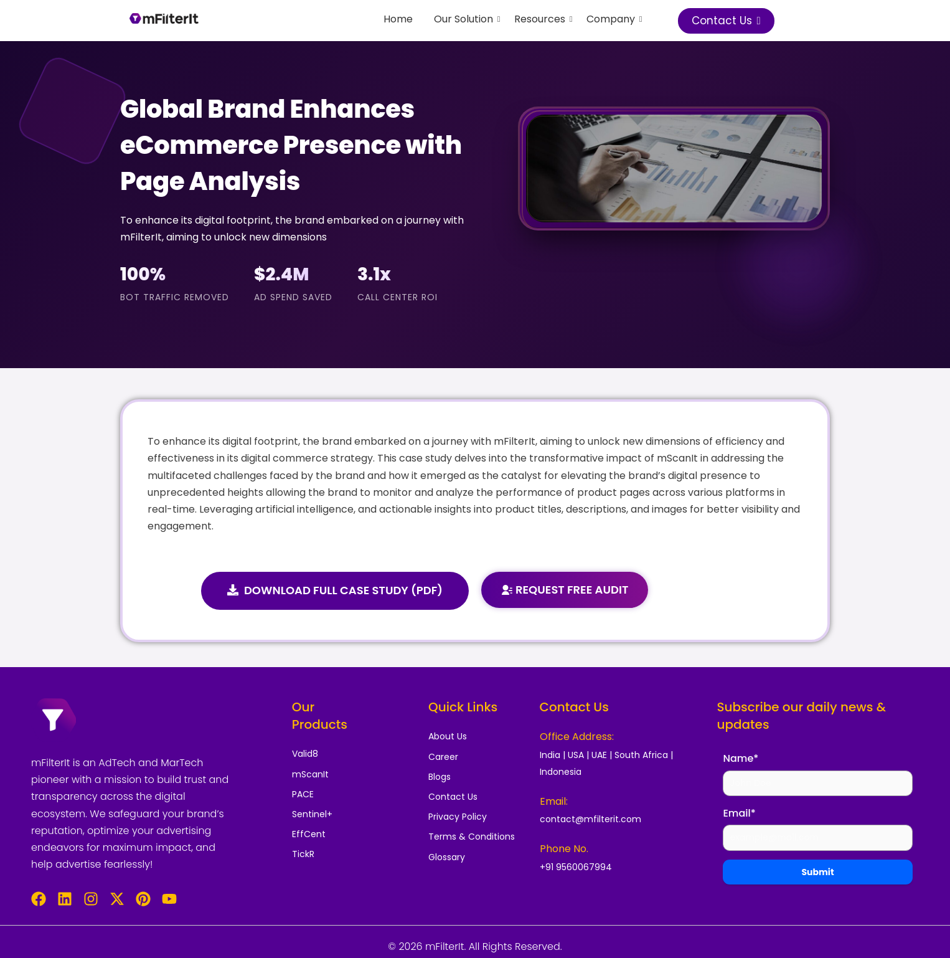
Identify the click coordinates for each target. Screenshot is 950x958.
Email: (554, 801)
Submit (817, 872)
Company (612, 19)
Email (739, 813)
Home (398, 19)
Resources (542, 19)
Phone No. (564, 849)
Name (740, 758)
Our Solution (465, 19)
